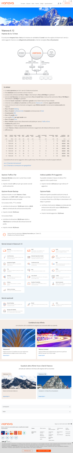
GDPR (41, 439)
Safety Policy (68, 435)
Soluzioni (28, 3)
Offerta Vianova (43, 428)
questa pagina (14, 445)
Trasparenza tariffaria (51, 435)
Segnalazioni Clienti (51, 438)
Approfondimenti (48, 3)
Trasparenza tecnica (51, 432)
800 (15, 113)
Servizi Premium (60, 434)
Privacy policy (68, 431)
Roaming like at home (59, 432)
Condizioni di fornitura (42, 432)
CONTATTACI (67, 3)
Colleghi (42, 3)
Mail (16, 115)
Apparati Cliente (51, 440)
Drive (15, 119)
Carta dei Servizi (43, 437)
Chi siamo (23, 3)
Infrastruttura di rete (60, 429)
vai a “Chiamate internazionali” (12, 163)
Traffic (44, 121)
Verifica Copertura (67, 429)
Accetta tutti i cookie (43, 450)
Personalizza (27, 450)
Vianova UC (39, 103)
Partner (37, 3)
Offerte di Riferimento (42, 435)
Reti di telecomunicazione (52, 429)
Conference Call (18, 111)
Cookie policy (68, 433)
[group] (19, 387)
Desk (42, 111)
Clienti (33, 3)
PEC (13, 117)
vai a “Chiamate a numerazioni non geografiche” (17, 165)
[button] (71, 344)
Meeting (16, 109)
